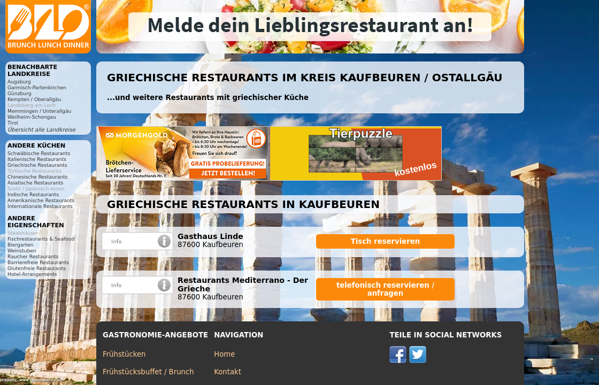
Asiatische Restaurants (35, 183)
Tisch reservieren (385, 241)
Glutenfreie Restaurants (36, 268)
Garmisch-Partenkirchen (36, 87)
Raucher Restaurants (33, 256)
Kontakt (227, 372)
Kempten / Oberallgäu (34, 99)
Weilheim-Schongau (31, 117)
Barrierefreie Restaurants (38, 262)
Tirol (12, 123)
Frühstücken (124, 354)
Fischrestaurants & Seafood (41, 239)
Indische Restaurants (33, 194)
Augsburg (19, 81)
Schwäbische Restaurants (38, 153)
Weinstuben (21, 250)
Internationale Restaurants (40, 206)
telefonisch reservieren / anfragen (385, 289)
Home (224, 354)
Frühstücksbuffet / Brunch (148, 372)
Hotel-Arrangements (32, 274)
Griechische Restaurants (37, 165)
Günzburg (19, 93)
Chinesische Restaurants (37, 177)
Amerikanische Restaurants (40, 200)
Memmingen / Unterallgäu (39, 111)
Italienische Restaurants (36, 159)
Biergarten (20, 245)
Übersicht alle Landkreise (41, 130)
